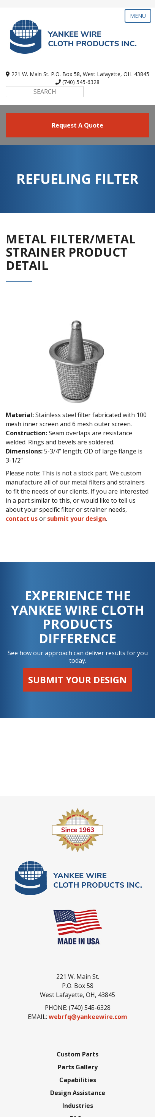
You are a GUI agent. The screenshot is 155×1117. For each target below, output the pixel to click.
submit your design (76, 518)
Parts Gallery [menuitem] (78, 989)
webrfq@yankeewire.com (88, 939)
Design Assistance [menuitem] (77, 1015)
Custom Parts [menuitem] (77, 976)
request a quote (77, 125)
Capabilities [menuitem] (77, 1002)
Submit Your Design (77, 679)
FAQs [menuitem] (77, 1040)
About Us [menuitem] (78, 1053)
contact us (22, 518)
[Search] (45, 91)
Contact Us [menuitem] (78, 1066)
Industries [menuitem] (77, 1028)
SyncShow (77, 1107)
